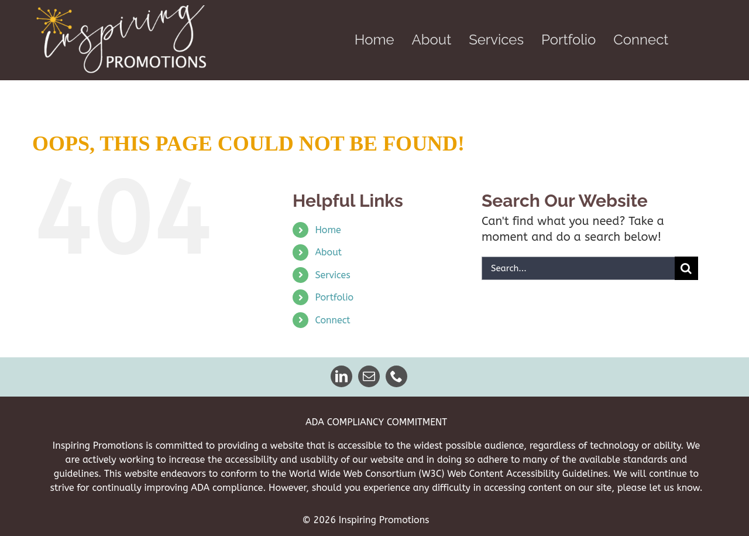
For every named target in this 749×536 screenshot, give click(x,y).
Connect (332, 320)
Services (332, 275)
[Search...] (578, 268)
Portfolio (334, 297)
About (328, 252)
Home (328, 229)
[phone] (397, 376)
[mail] (369, 376)
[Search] (686, 268)
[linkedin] (342, 376)
